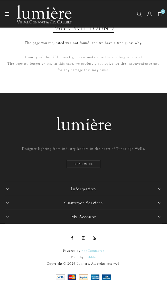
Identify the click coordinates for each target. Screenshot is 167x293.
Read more (84, 164)
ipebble (90, 257)
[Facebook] (72, 238)
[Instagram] (83, 238)
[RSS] (94, 238)
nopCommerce (92, 251)
